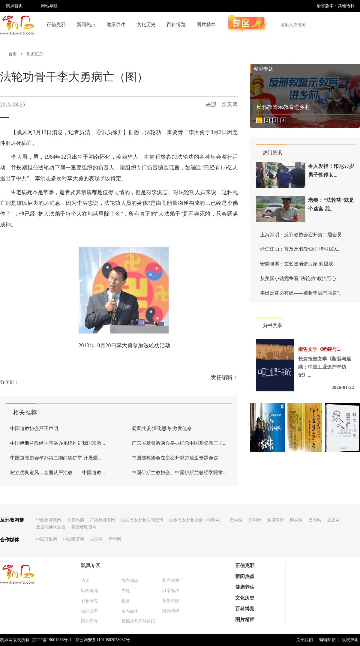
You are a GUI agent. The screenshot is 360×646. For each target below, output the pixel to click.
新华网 (115, 539)
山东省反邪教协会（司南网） (196, 520)
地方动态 (130, 580)
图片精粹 (206, 24)
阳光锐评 (170, 580)
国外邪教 (89, 621)
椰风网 (296, 520)
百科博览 (176, 24)
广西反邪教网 (102, 520)
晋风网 (236, 520)
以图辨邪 (89, 590)
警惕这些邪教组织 (138, 621)
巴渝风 (314, 520)
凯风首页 (14, 6)
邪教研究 (89, 601)
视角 (126, 601)
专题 (126, 590)
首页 (12, 54)
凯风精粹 (170, 611)
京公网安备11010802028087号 (102, 640)
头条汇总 (34, 54)
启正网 (333, 520)
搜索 (352, 24)
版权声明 (350, 640)
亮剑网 (254, 520)
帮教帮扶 (170, 601)
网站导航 (49, 6)
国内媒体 (130, 611)
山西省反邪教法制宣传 (142, 520)
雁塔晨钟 (275, 520)
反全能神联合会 (50, 527)
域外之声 (89, 611)
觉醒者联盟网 (84, 527)
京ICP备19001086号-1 (51, 640)
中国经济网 (73, 539)
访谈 (85, 580)
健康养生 (116, 24)
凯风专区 (90, 565)
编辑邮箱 (327, 640)
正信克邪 (56, 24)
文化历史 (146, 24)
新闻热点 (86, 24)
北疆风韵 (75, 520)
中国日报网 (46, 539)
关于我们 (304, 640)
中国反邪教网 (48, 520)
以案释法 (170, 590)
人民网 (96, 539)
